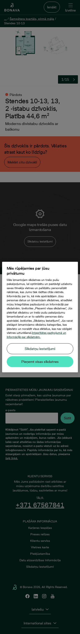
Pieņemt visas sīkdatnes (40, 362)
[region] (40, 317)
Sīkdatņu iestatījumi (40, 349)
